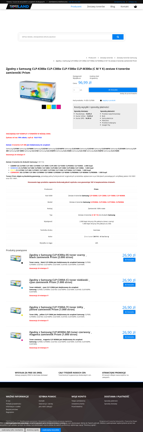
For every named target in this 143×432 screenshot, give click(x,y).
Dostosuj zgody (33, 430)
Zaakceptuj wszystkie (50, 430)
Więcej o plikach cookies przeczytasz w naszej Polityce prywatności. (25, 427)
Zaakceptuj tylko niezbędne (12, 430)
